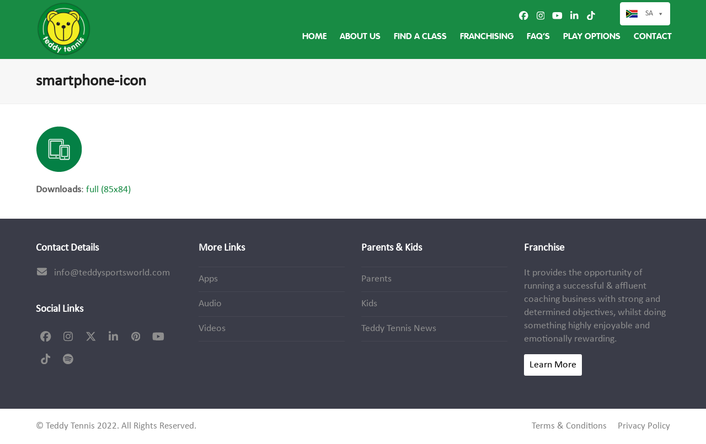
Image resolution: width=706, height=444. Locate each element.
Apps (208, 279)
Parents (376, 279)
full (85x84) (108, 190)
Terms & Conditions (569, 426)
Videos (212, 328)
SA (654, 14)
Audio (210, 304)
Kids (369, 304)
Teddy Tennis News (398, 328)
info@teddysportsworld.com (112, 273)
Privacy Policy (644, 426)
